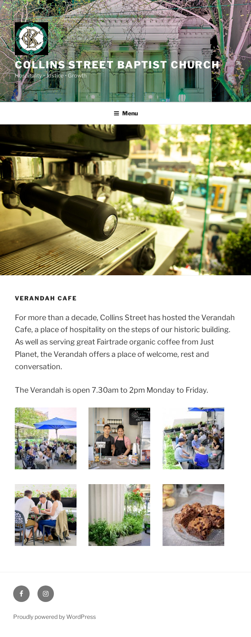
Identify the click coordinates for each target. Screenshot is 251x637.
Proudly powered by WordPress (54, 616)
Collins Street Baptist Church (117, 65)
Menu (126, 113)
